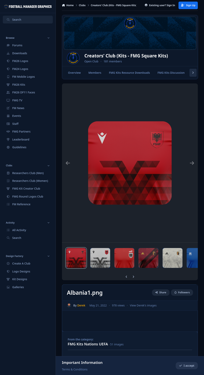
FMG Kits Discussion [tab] (170, 73)
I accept (186, 365)
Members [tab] (94, 73)
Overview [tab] (74, 73)
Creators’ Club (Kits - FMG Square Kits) (136, 56)
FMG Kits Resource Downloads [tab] (129, 73)
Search (13, 19)
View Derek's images (143, 305)
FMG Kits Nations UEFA (88, 344)
